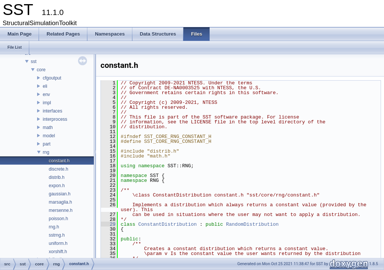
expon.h (57, 185)
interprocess (55, 119)
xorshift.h (58, 251)
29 (108, 224)
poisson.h (58, 218)
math (48, 127)
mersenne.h (60, 210)
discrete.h (58, 169)
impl (47, 102)
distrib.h (56, 177)
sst (33, 61)
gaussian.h (59, 193)
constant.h (59, 161)
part (47, 144)
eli (45, 86)
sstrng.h (57, 235)
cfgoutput (52, 78)
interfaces (52, 111)
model (49, 135)
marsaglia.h (60, 202)
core (41, 69)
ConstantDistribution (167, 224)
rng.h (54, 227)
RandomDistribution (252, 224)
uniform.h (58, 243)
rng (46, 152)
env (46, 94)
